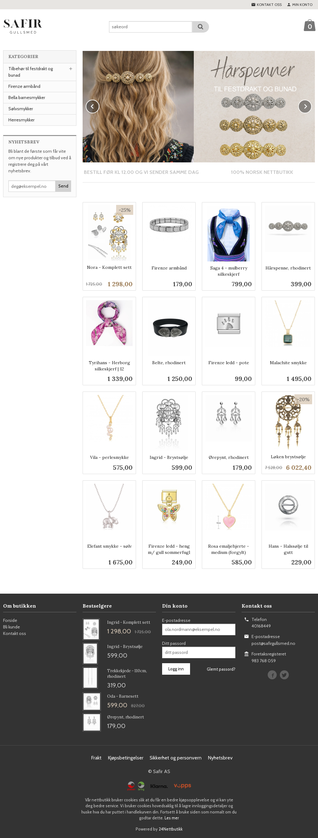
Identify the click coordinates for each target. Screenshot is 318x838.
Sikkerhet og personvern (176, 757)
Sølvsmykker (20, 108)
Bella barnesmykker (26, 97)
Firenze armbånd (24, 86)
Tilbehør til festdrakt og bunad (30, 72)
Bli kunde (11, 626)
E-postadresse (176, 620)
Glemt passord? (221, 668)
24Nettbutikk (171, 828)
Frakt (96, 757)
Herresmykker (21, 120)
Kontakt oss (14, 633)
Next (311, 105)
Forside (10, 620)
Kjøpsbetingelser (125, 757)
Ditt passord (174, 643)
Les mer (172, 817)
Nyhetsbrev (220, 757)
